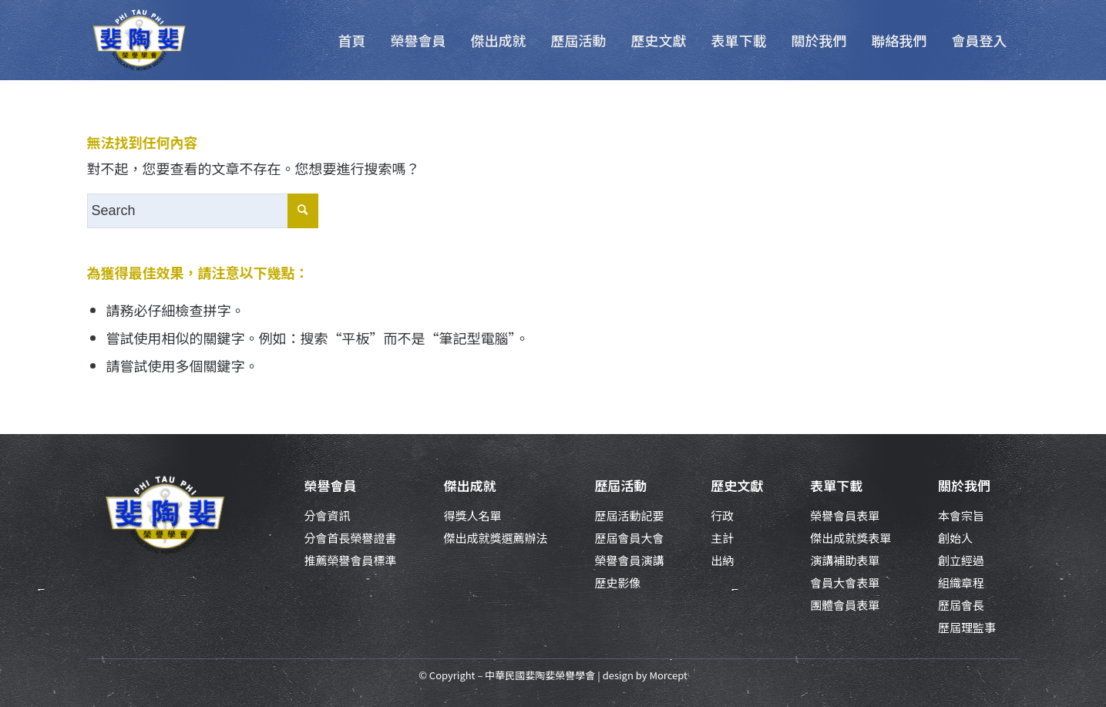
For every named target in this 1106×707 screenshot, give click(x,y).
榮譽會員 (330, 485)
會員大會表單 (844, 582)
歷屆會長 (961, 605)
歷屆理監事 (967, 627)
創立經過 (961, 560)
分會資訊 (327, 515)
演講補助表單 (844, 560)
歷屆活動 (620, 485)
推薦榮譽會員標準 (350, 560)
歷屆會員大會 (629, 538)
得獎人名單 (472, 515)
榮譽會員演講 (629, 560)
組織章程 (961, 582)
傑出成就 (469, 485)
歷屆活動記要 (629, 515)
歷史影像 (617, 582)
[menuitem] (352, 40)
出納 (722, 560)
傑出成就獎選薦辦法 (495, 538)
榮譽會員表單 (844, 515)
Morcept (668, 675)
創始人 (955, 538)
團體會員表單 (844, 605)
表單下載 (836, 485)
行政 (722, 515)
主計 (722, 538)
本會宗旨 (961, 515)
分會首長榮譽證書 (350, 538)
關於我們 (964, 485)
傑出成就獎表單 (850, 538)
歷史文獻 (737, 485)
